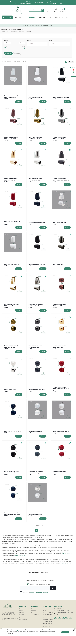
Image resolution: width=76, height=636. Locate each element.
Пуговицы (22, 609)
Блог (32, 612)
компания (35, 606)
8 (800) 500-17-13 (65, 553)
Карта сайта (46, 626)
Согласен (65, 632)
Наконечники (23, 619)
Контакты (47, 2)
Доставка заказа (48, 612)
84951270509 (53, 3)
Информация (35, 614)
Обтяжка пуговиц (48, 621)
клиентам (47, 606)
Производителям (39, 2)
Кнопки (21, 610)
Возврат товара (47, 616)
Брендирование (48, 619)
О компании (34, 609)
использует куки (17, 630)
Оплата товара (47, 614)
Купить (19, 101)
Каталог (22, 606)
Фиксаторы (22, 617)
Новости (33, 610)
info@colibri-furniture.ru (20, 555)
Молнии (21, 612)
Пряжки (21, 614)
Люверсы (22, 616)
